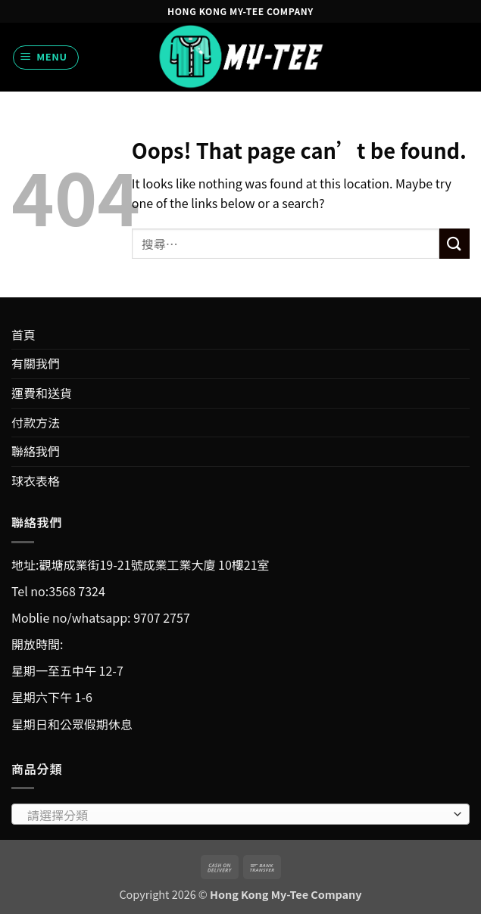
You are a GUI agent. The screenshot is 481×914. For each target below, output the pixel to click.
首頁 (23, 334)
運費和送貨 (41, 393)
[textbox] (236, 814)
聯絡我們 (35, 451)
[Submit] (454, 243)
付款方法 (35, 422)
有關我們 (35, 363)
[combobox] (240, 814)
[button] (46, 57)
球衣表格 (35, 480)
